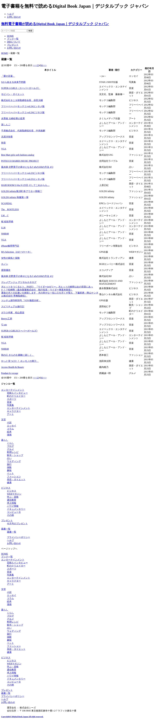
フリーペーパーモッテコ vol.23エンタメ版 (23, 179)
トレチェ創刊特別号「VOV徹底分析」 (21, 300)
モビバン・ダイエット (12, 94)
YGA (3, 149)
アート (10, 414)
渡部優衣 (5, 270)
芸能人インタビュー (17, 393)
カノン (4, 264)
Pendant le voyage (9, 373)
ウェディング (14, 631)
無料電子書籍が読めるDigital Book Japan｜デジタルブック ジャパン (55, 24)
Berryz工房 (6, 318)
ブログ (10, 446)
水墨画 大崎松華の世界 (13, 118)
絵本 (9, 431)
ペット (10, 473)
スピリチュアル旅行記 (12, 306)
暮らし (4, 440)
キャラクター (14, 411)
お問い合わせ (14, 17)
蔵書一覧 (5, 529)
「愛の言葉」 (8, 76)
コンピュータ (14, 512)
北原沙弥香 (7, 136)
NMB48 (5, 233)
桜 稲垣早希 (7, 221)
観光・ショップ (15, 455)
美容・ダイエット (16, 479)
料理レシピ (13, 452)
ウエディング (14, 461)
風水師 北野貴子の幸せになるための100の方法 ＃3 (27, 167)
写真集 (10, 405)
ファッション (14, 476)
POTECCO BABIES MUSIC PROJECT (20, 161)
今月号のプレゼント (17, 523)
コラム (10, 428)
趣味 (9, 470)
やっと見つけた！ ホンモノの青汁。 (20, 361)
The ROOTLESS (10, 209)
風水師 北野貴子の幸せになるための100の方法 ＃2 (27, 276)
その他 (10, 515)
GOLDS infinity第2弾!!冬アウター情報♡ (21, 191)
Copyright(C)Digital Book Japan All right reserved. (22, 717)
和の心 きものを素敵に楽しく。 (17, 355)
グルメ (10, 449)
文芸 (3, 419)
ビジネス (5, 488)
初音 (3, 143)
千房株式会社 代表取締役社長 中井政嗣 (23, 130)
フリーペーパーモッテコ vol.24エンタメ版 (23, 106)
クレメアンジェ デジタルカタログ (18, 282)
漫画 (9, 434)
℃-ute (4, 324)
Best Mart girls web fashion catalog (17, 155)
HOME (10, 36)
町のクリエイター (16, 396)
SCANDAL (6, 203)
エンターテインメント (12, 390)
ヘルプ (10, 14)
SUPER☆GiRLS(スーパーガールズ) (19, 331)
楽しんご (5, 124)
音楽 (9, 402)
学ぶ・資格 (13, 497)
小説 (9, 422)
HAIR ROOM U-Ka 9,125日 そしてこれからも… (25, 185)
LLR (3, 227)
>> (45, 65)
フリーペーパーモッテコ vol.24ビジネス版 (23, 112)
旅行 (9, 464)
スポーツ (11, 399)
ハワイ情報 (13, 506)
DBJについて (13, 42)
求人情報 (11, 503)
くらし (10, 443)
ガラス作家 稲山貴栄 (12, 312)
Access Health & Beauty (12, 367)
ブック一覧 (13, 39)
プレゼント (13, 45)
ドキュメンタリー (16, 509)
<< (34, 65)
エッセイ (11, 425)
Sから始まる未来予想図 (13, 82)
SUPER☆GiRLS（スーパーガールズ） (20, 88)
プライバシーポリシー (18, 537)
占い (9, 458)
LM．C (5, 215)
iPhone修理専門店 (10, 246)
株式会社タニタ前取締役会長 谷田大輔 (22, 100)
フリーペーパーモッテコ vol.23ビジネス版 (23, 173)
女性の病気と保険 (10, 258)
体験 (9, 467)
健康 (9, 482)
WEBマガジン (14, 494)
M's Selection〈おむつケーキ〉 (16, 252)
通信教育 (11, 500)
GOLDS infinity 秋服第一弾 (14, 197)
